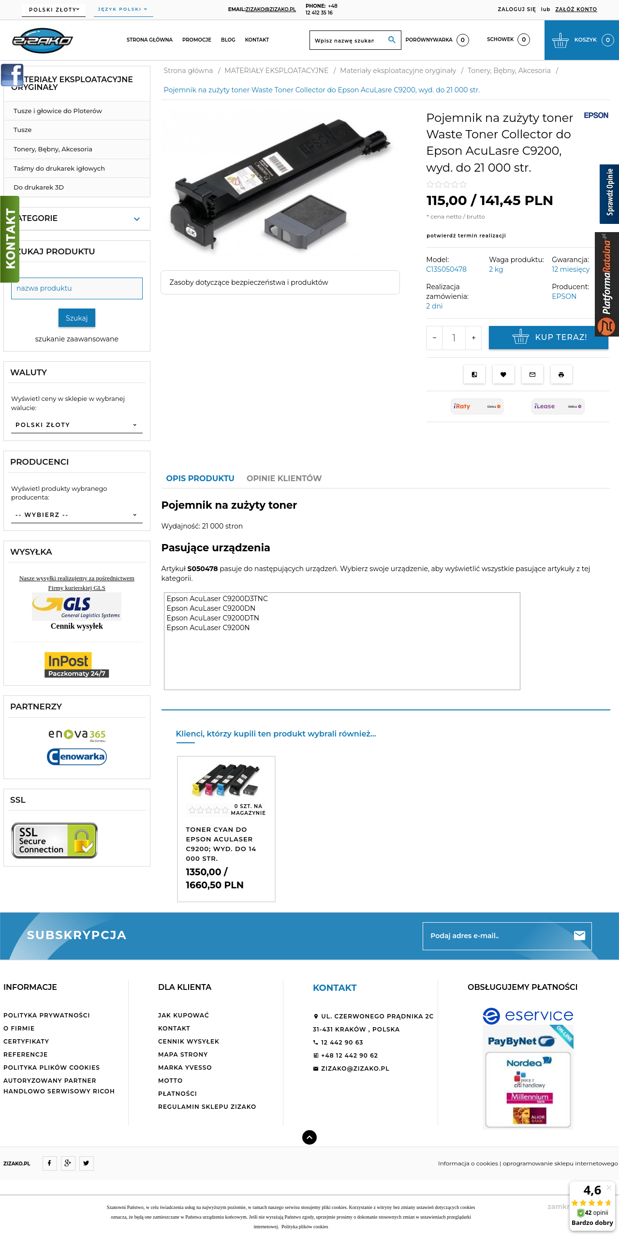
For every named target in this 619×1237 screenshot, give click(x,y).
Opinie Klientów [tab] (284, 478)
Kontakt (257, 40)
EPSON (564, 296)
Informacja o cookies (468, 1163)
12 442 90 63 (338, 1042)
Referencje (25, 1054)
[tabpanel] (386, 599)
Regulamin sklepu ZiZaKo (207, 1106)
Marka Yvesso (185, 1067)
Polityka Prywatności (46, 1015)
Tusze (22, 129)
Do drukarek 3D (39, 187)
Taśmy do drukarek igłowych (59, 168)
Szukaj (77, 318)
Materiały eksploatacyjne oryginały (72, 83)
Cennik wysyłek (189, 1041)
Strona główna (150, 40)
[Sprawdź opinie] (609, 195)
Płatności (177, 1093)
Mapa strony (183, 1054)
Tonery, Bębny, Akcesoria (53, 149)
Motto (170, 1080)
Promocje (196, 40)
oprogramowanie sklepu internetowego (560, 1163)
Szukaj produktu (52, 251)
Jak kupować (183, 1015)
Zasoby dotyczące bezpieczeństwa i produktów (249, 282)
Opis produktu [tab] (200, 478)
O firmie (19, 1028)
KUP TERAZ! (548, 337)
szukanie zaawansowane (76, 339)
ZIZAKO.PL (16, 1164)
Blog (228, 40)
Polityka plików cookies (51, 1067)
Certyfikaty (26, 1041)
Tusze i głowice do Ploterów (58, 111)
